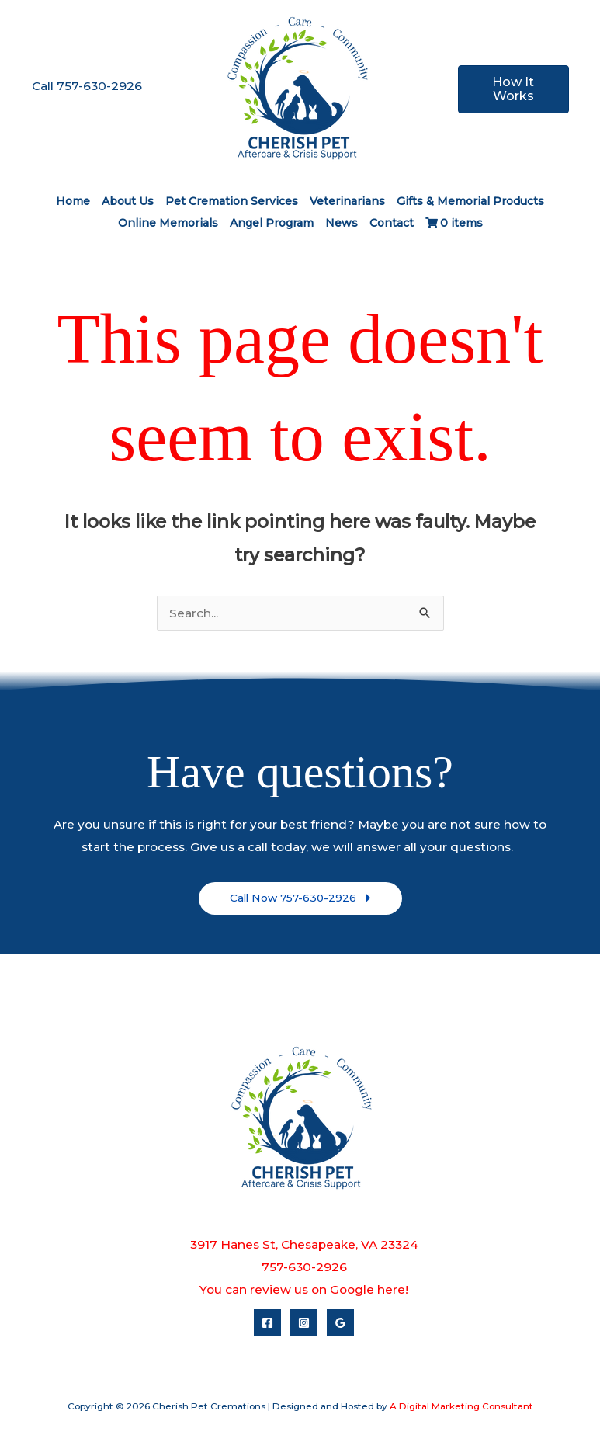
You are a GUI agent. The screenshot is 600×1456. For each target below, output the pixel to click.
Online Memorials (168, 223)
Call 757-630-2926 (87, 85)
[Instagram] (303, 1322)
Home (73, 201)
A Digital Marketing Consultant (461, 1406)
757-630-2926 (304, 1267)
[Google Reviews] (340, 1322)
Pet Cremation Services (231, 201)
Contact (391, 223)
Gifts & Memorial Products (470, 201)
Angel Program (272, 223)
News (341, 223)
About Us (128, 201)
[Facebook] (267, 1322)
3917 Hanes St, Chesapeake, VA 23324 (304, 1244)
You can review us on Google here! (303, 1289)
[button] (300, 898)
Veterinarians (347, 201)
